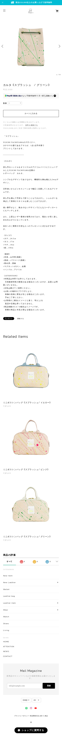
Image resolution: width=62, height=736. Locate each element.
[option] (31, 46)
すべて (9, 562)
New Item (8, 576)
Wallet (6, 589)
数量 (5, 103)
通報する (20, 318)
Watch (6, 617)
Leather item (9, 603)
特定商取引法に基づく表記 (39, 716)
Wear (5, 610)
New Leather (9, 582)
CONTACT (7, 656)
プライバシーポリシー (21, 716)
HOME (6, 642)
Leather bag (9, 596)
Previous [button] (3, 46)
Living (6, 630)
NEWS (6, 651)
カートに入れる (31, 113)
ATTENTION (8, 647)
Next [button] (59, 46)
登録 (49, 686)
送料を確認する (31, 125)
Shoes (6, 624)
